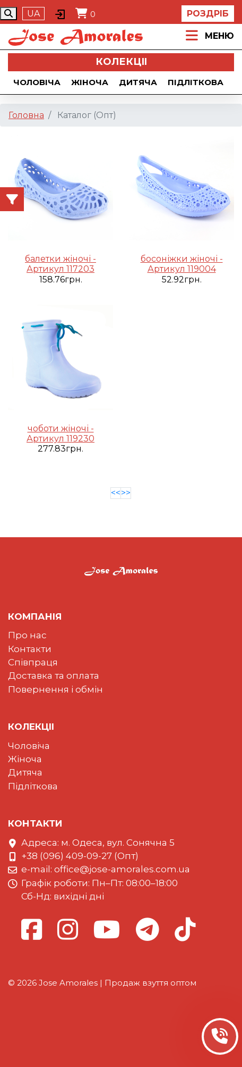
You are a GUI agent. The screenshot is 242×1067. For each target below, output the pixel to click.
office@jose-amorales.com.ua (122, 869)
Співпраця (33, 662)
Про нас (27, 635)
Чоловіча (36, 82)
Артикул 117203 (60, 269)
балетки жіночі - (60, 259)
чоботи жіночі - (61, 428)
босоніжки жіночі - (182, 259)
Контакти (29, 649)
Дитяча (138, 82)
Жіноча (89, 82)
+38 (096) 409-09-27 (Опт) (80, 856)
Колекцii (121, 62)
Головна (26, 115)
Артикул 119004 (182, 269)
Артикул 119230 (60, 439)
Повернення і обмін (55, 689)
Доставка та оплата (53, 675)
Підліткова (195, 82)
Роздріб (208, 14)
